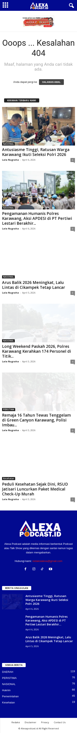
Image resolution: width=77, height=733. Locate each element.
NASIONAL (8, 143)
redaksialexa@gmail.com (47, 561)
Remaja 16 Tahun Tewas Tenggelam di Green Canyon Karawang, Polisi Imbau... (36, 420)
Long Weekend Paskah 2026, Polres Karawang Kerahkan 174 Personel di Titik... (36, 351)
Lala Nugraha (10, 159)
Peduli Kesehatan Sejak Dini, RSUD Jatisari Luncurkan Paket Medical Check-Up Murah (35, 489)
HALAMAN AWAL (51, 82)
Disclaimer (30, 722)
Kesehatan (8, 478)
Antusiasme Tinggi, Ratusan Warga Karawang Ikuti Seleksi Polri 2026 (35, 152)
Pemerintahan (10, 696)
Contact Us (60, 722)
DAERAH (7, 671)
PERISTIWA (8, 409)
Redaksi (15, 722)
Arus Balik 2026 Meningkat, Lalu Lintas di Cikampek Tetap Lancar (33, 285)
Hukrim (6, 690)
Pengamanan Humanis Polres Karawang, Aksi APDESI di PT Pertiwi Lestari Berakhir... (37, 218)
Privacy (45, 722)
